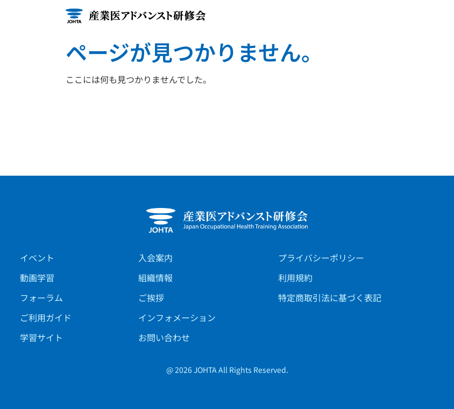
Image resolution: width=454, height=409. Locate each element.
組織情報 (155, 277)
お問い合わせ (164, 337)
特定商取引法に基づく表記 (329, 297)
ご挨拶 (151, 297)
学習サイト (41, 337)
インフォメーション (177, 317)
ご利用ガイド (46, 317)
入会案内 (155, 257)
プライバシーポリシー (321, 257)
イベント (37, 257)
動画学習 (37, 277)
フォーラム (41, 297)
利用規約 (295, 277)
